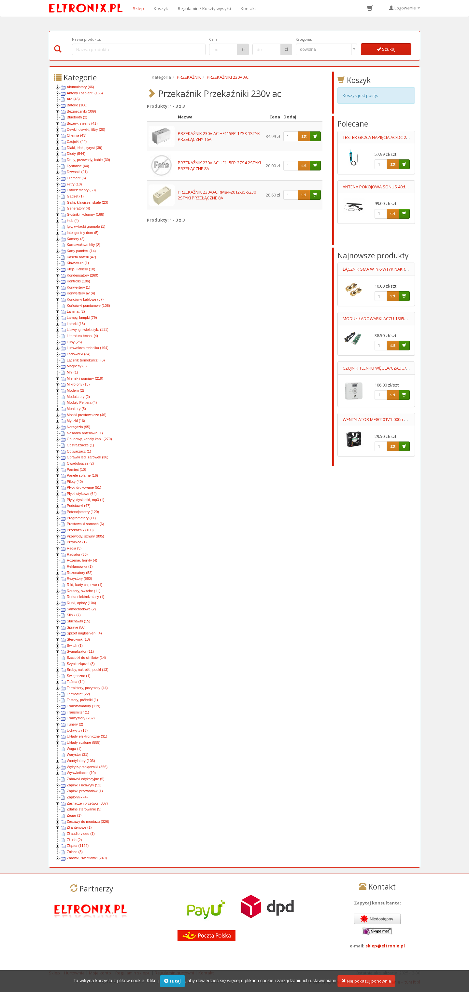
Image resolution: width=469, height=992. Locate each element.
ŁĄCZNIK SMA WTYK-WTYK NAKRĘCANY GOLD (386, 269)
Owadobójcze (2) (80, 463)
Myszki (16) (76, 421)
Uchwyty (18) (77, 730)
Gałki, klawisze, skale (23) (87, 202)
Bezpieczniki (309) (81, 111)
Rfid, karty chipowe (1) (84, 585)
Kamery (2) (75, 239)
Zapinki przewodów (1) (85, 791)
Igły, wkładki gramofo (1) (86, 226)
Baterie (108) (77, 105)
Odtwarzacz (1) (79, 451)
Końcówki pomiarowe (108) (88, 305)
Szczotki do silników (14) (86, 657)
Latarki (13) (76, 324)
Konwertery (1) (78, 287)
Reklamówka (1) (79, 566)
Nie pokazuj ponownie (366, 984)
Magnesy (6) (77, 366)
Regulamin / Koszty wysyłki (204, 8)
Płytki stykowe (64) (82, 494)
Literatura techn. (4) (82, 336)
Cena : (214, 39)
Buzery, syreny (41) (82, 123)
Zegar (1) (74, 815)
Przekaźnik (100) (80, 530)
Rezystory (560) (79, 578)
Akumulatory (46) (80, 87)
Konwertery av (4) (81, 293)
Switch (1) (75, 645)
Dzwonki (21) (77, 172)
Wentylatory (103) (81, 761)
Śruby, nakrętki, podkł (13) (87, 670)
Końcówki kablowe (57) (85, 299)
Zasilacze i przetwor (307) (87, 803)
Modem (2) (75, 390)
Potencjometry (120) (83, 512)
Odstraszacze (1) (80, 445)
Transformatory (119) (83, 706)
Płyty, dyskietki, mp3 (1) (85, 500)
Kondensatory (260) (82, 275)
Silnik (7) (74, 615)
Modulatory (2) (78, 397)
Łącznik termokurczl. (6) (86, 360)
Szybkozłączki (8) (81, 664)
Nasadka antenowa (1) (85, 433)
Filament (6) (76, 178)
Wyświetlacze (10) (81, 773)
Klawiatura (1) (78, 263)
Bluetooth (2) (77, 117)
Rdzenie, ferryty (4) (82, 560)
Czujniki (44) (77, 141)
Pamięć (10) (76, 469)
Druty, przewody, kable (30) (88, 160)
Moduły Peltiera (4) (82, 402)
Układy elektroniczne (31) (87, 736)
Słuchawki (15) (78, 621)
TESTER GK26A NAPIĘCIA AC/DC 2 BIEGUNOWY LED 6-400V (398, 137)
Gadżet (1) (75, 196)
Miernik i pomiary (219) (85, 378)
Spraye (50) (76, 627)
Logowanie (404, 8)
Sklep (138, 8)
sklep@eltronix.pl (385, 946)
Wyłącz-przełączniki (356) (87, 767)
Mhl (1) (72, 372)
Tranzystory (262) (81, 718)
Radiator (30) (77, 554)
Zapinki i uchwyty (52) (84, 785)
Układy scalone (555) (83, 742)
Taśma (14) (76, 682)
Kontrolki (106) (78, 281)
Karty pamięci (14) (81, 251)
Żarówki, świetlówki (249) (87, 858)
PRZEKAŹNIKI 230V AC (228, 77)
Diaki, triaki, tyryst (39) (84, 148)
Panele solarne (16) (82, 475)
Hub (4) (73, 221)
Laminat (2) (76, 311)
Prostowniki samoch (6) (85, 524)
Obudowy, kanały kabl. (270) (89, 439)
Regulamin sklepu (132, 973)
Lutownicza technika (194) (87, 348)
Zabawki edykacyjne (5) (86, 779)
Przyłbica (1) (77, 542)
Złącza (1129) (78, 846)
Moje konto (100, 973)
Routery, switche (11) (83, 591)
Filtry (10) (74, 184)
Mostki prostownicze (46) (87, 415)
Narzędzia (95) (78, 427)
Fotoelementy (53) (81, 190)
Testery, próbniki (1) (82, 700)
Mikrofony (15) (78, 384)
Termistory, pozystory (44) (87, 688)
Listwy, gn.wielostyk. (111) (87, 330)
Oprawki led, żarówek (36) (87, 457)
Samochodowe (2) (81, 609)
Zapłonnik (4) (77, 797)
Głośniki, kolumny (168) (85, 214)
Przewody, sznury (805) (85, 536)
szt (303, 136)
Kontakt (248, 8)
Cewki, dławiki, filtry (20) (86, 129)
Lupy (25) (74, 342)
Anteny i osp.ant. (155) (85, 93)
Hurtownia (74, 973)
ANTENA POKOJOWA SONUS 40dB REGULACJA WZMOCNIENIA (401, 187)
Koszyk (161, 8)
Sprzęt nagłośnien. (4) (84, 633)
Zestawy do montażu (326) (88, 821)
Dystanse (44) (78, 166)
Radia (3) (74, 548)
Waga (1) (74, 749)
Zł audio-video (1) (81, 834)
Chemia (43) (77, 135)
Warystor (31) (77, 754)
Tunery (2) (75, 724)
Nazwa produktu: (86, 39)
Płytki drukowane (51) (84, 487)
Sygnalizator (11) (80, 651)
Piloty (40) (75, 481)
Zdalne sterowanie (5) (84, 809)
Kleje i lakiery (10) (81, 269)
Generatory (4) (78, 208)
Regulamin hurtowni (174, 973)
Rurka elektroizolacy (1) (86, 597)
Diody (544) (76, 154)
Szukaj (386, 49)
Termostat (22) (78, 694)
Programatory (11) (81, 518)
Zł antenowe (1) (79, 827)
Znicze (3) (75, 852)
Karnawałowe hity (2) (83, 245)
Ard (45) (73, 99)
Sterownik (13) (78, 639)
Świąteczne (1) (79, 676)
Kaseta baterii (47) (81, 257)
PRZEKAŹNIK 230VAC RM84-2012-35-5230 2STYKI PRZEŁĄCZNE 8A (217, 195)
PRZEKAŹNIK (189, 77)
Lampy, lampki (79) (82, 317)
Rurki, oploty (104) (81, 603)
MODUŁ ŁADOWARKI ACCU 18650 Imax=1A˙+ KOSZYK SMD (399, 318)
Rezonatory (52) (79, 573)
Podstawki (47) (79, 506)
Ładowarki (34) (79, 354)
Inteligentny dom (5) (82, 233)
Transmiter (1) (78, 712)
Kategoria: (304, 39)
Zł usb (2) (74, 840)
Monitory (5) (76, 409)
